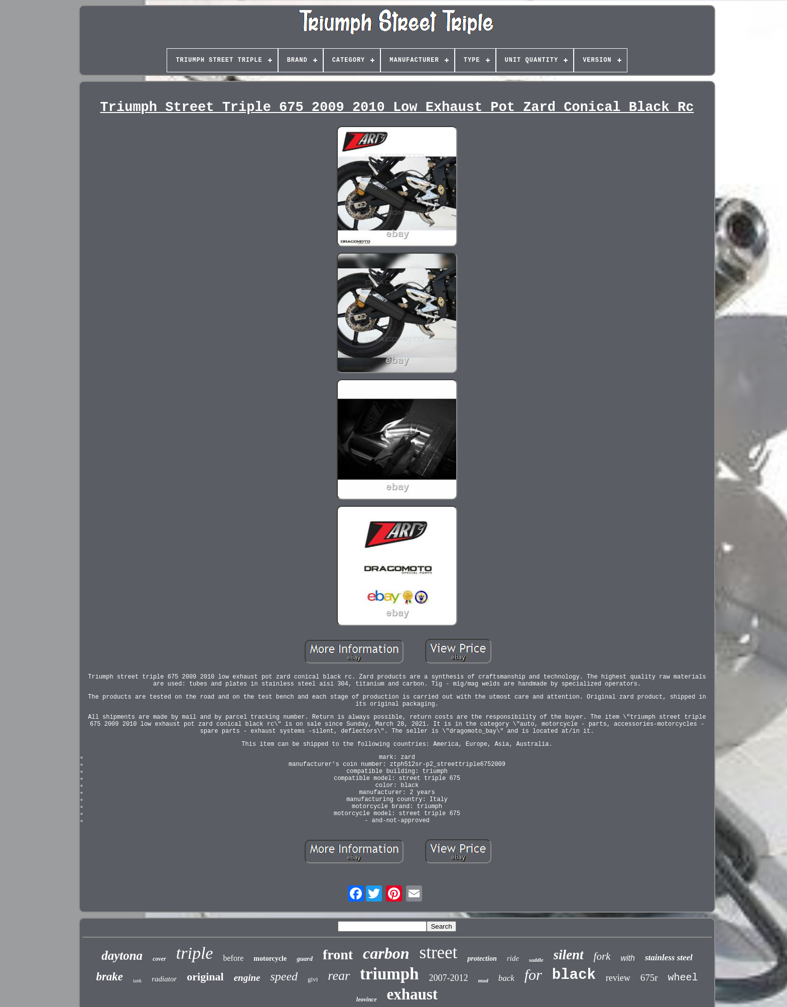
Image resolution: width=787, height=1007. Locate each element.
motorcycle (270, 958)
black (574, 975)
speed (284, 976)
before (233, 958)
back (506, 978)
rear (339, 975)
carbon (386, 953)
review (618, 978)
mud (483, 980)
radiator (164, 979)
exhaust (412, 994)
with (627, 958)
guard (305, 958)
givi (313, 979)
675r (649, 977)
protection (481, 958)
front (338, 954)
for (533, 974)
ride (513, 958)
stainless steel (669, 957)
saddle (536, 960)
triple (194, 953)
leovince (366, 999)
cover (159, 958)
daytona (122, 955)
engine (247, 977)
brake (109, 976)
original (205, 976)
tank (137, 980)
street (439, 952)
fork (602, 956)
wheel (683, 977)
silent (569, 954)
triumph (389, 974)
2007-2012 (448, 978)
